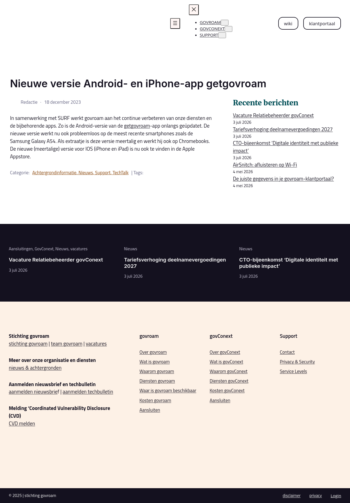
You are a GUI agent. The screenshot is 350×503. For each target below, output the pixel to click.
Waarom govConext (228, 371)
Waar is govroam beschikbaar (167, 390)
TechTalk (121, 172)
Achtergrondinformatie (54, 172)
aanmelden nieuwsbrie (33, 391)
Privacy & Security (297, 361)
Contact (287, 352)
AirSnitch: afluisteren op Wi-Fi (265, 164)
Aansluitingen (21, 249)
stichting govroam (28, 343)
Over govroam (153, 352)
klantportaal (322, 23)
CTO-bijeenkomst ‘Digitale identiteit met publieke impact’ (285, 146)
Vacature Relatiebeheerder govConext (273, 115)
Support (103, 172)
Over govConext (225, 352)
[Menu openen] (175, 23)
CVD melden (22, 423)
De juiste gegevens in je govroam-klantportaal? (283, 178)
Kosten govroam (155, 400)
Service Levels (293, 371)
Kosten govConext (227, 390)
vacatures (78, 249)
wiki (288, 23)
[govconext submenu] (228, 29)
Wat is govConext (226, 361)
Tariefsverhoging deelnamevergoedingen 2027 (283, 129)
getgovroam (137, 126)
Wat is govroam (154, 361)
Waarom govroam (156, 371)
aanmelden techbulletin (88, 391)
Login (336, 495)
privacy (315, 495)
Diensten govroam (157, 380)
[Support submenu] (222, 35)
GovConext (44, 249)
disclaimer (292, 495)
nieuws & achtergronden (35, 368)
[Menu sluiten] (194, 9)
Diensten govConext (229, 380)
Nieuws (85, 172)
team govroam (66, 343)
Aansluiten (149, 410)
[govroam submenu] (224, 23)
